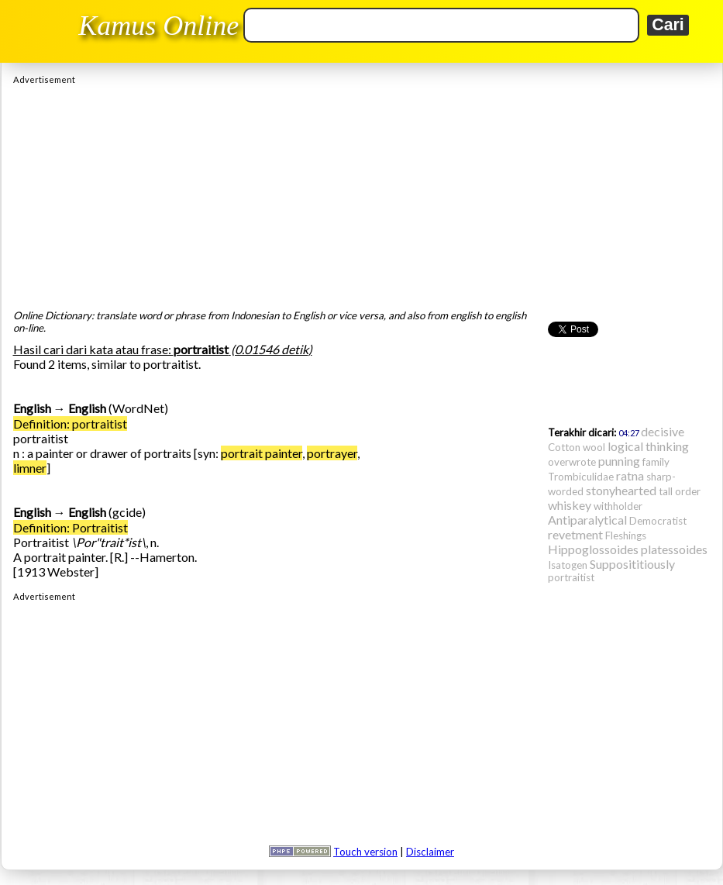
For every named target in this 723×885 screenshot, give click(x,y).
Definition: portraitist (70, 423)
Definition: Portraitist (70, 527)
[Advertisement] (362, 192)
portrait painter (261, 453)
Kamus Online (158, 25)
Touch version (365, 851)
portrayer (332, 453)
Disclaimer (430, 851)
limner (29, 467)
